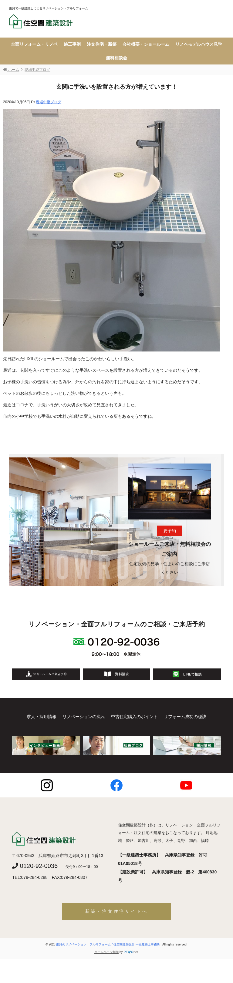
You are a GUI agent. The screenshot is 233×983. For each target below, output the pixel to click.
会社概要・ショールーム (146, 44)
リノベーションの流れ (83, 716)
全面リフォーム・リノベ (34, 44)
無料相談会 (116, 57)
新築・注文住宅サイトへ (116, 911)
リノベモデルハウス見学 (198, 44)
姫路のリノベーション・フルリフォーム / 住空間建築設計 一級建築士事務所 (108, 944)
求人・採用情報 (41, 716)
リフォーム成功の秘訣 (185, 716)
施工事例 (72, 44)
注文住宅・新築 (101, 44)
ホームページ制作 (106, 952)
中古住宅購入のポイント (134, 716)
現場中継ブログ (48, 102)
